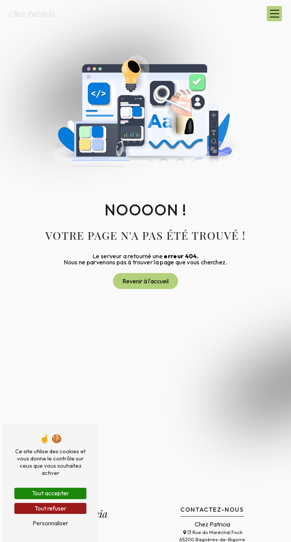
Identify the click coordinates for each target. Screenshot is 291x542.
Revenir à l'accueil (145, 281)
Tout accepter (50, 493)
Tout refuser (50, 508)
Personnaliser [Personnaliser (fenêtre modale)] (50, 523)
